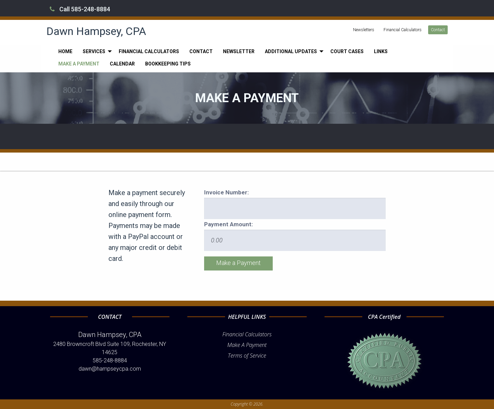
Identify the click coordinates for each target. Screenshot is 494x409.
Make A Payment (247, 345)
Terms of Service (247, 355)
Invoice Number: (226, 192)
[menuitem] (65, 51)
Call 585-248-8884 (80, 9)
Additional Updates (291, 51)
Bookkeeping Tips (168, 64)
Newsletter (239, 51)
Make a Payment (78, 64)
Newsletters (363, 29)
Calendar (122, 64)
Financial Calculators (403, 29)
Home (65, 51)
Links (381, 51)
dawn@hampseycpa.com (110, 368)
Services (94, 51)
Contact (438, 29)
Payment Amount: (228, 224)
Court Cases (347, 51)
